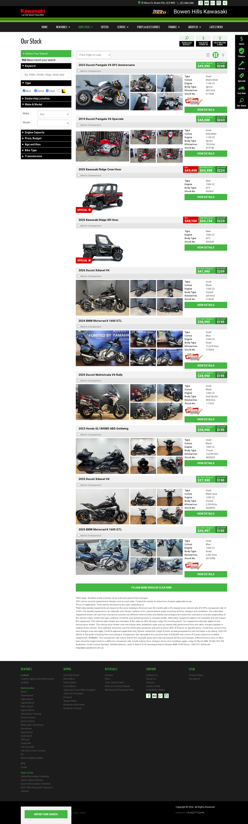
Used (50, 91)
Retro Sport (27, 706)
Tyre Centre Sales (114, 682)
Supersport (27, 695)
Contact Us (152, 675)
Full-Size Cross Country (33, 750)
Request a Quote (72, 708)
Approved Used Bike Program (79, 689)
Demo (39, 91)
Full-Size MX (27, 746)
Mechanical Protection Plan (119, 689)
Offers (105, 27)
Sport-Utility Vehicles (32, 780)
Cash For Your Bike (73, 693)
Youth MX (26, 743)
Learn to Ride (153, 686)
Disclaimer (194, 678)
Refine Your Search (35, 53)
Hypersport (27, 699)
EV (22, 754)
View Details (205, 109)
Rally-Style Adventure (32, 724)
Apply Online (70, 700)
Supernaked (27, 702)
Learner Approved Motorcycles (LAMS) (37, 680)
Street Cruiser (28, 717)
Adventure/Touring (31, 713)
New (27, 91)
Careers (150, 682)
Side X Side (27, 772)
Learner (25, 675)
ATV (23, 763)
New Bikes (63, 27)
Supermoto (27, 732)
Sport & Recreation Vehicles (36, 783)
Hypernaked (27, 710)
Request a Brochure (74, 704)
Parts (107, 678)
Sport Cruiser (28, 721)
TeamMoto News (155, 689)
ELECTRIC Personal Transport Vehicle (36, 789)
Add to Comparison (91, 71)
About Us (194, 27)
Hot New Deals (71, 675)
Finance (174, 27)
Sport (24, 691)
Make (26, 113)
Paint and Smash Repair (117, 686)
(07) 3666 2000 (187, 3)
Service (123, 27)
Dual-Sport (26, 735)
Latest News (216, 27)
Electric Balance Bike (32, 758)
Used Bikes (69, 686)
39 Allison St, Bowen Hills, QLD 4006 (156, 2)
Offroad (25, 739)
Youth (24, 767)
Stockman (26, 728)
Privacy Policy (196, 675)
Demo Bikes (70, 682)
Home (45, 27)
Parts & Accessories (148, 27)
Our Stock (86, 27)
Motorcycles (27, 688)
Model (26, 122)
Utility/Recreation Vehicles (35, 776)
